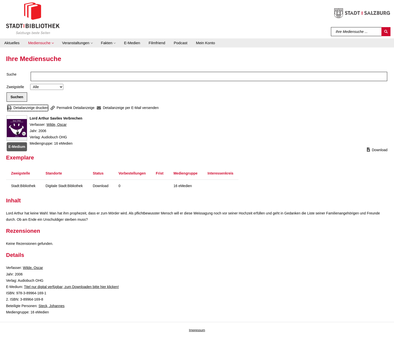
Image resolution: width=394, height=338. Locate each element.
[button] (41, 42)
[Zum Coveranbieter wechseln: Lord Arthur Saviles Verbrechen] (17, 128)
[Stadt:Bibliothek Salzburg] (33, 18)
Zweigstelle (15, 87)
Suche (12, 74)
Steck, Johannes (51, 306)
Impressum (197, 330)
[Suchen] (385, 31)
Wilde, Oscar (56, 125)
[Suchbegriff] (356, 31)
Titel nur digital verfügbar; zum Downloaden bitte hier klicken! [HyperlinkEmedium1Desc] (71, 287)
